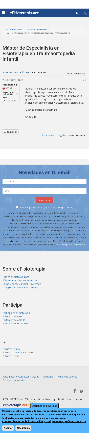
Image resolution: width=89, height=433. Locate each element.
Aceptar (8, 428)
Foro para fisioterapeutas (38, 30)
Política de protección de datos (71, 244)
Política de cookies (67, 376)
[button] (85, 13)
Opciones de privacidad (44, 405)
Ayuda (35, 376)
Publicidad (47, 376)
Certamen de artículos (15, 320)
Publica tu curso (11, 349)
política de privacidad (62, 207)
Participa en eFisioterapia (16, 312)
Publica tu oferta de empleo (18, 352)
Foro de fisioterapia (13, 30)
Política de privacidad (14, 380)
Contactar (23, 376)
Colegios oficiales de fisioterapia (20, 287)
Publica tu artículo (12, 316)
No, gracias (23, 428)
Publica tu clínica (11, 356)
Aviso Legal (9, 376)
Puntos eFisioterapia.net (16, 323)
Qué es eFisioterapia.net (16, 276)
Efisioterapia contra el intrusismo (20, 280)
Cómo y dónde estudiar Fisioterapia (22, 283)
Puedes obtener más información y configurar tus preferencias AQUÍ (44, 421)
